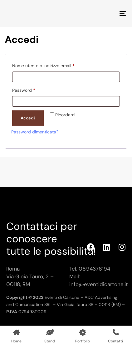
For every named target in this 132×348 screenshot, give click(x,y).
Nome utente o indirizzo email (52, 64)
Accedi (28, 118)
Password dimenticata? (34, 132)
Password (32, 89)
